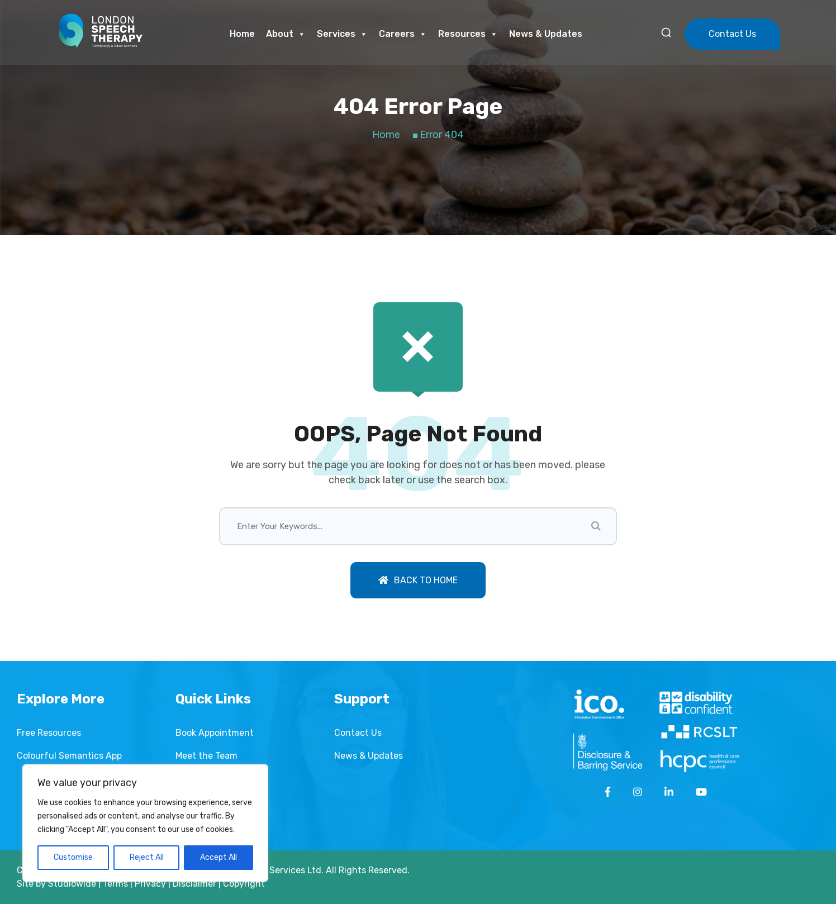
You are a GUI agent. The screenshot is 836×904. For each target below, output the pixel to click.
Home (242, 33)
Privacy (150, 883)
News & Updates (545, 33)
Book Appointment (214, 732)
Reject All (147, 857)
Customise (73, 857)
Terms (115, 883)
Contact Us (732, 33)
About (286, 34)
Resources (468, 34)
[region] (145, 823)
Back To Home (418, 580)
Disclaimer (194, 883)
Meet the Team (206, 755)
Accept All (218, 857)
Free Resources (49, 732)
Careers (403, 34)
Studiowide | (75, 883)
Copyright (244, 883)
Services (342, 34)
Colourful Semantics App (69, 755)
